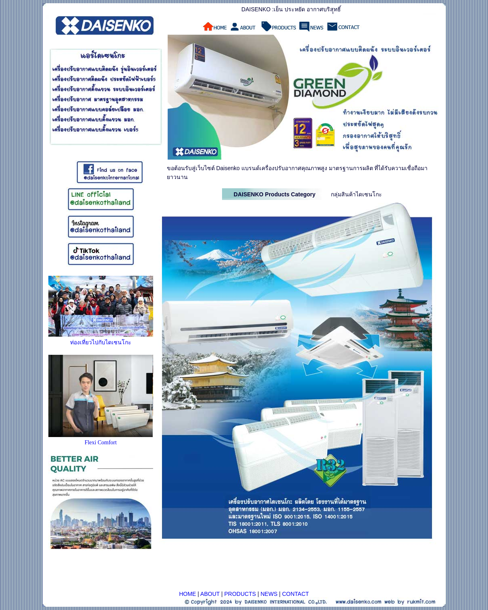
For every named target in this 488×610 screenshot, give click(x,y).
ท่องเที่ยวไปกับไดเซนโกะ (100, 342)
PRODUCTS (240, 594)
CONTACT (295, 594)
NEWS (269, 594)
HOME (187, 594)
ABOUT (210, 594)
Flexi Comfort (101, 442)
